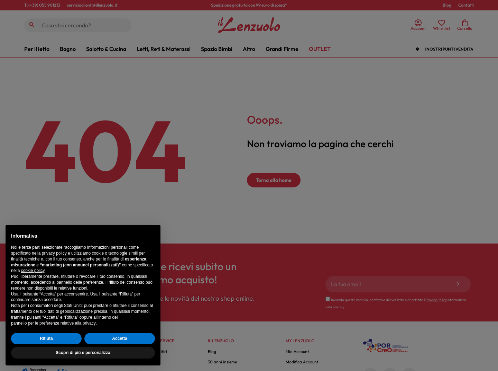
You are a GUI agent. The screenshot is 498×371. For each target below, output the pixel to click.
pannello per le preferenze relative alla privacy (53, 323)
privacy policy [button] (54, 253)
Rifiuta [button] (46, 338)
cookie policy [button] (33, 270)
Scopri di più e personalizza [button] (83, 352)
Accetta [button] (119, 338)
